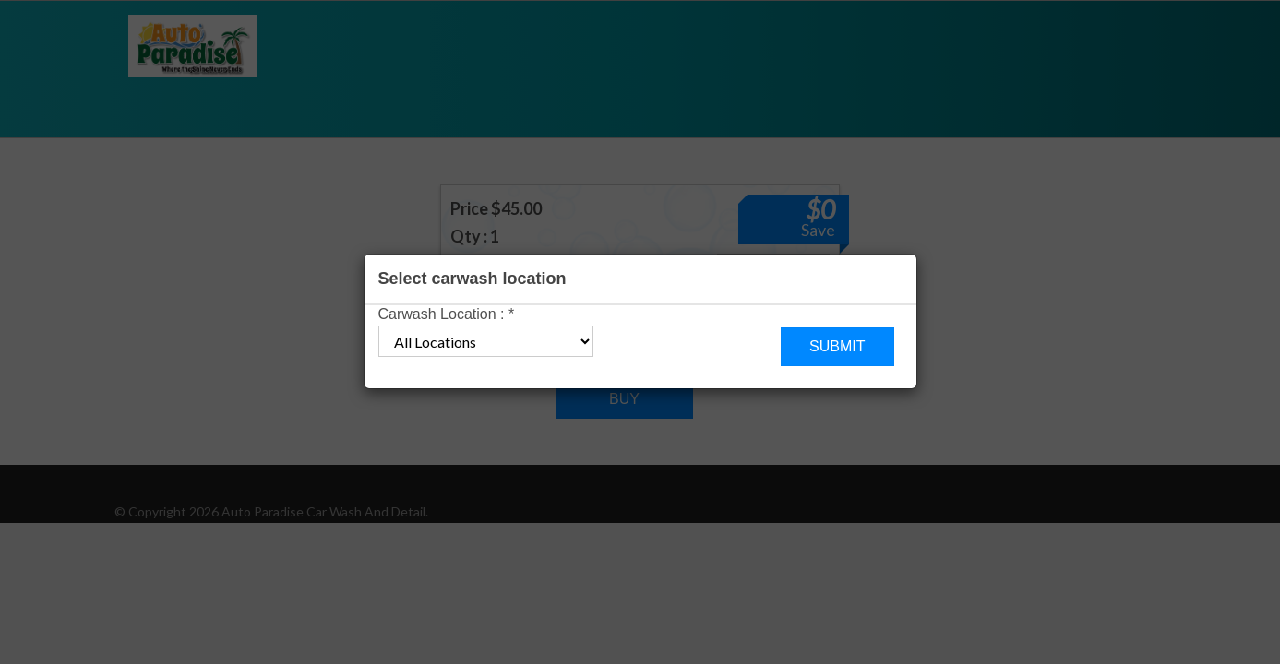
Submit (837, 346)
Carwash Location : (446, 314)
